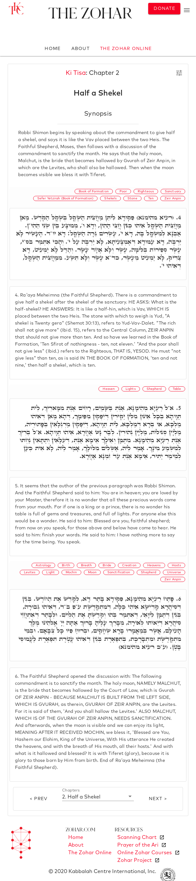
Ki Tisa (76, 73)
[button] (98, 796)
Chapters (71, 790)
